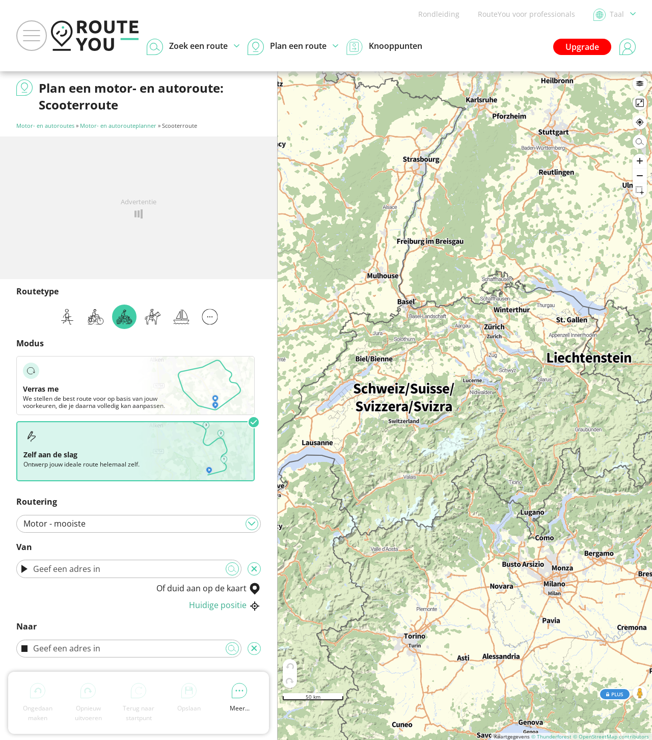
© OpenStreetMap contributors (611, 736)
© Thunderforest (551, 736)
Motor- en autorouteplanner (118, 125)
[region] (465, 405)
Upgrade (582, 46)
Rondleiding (438, 14)
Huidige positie (225, 605)
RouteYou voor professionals (526, 14)
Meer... (240, 697)
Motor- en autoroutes (45, 125)
